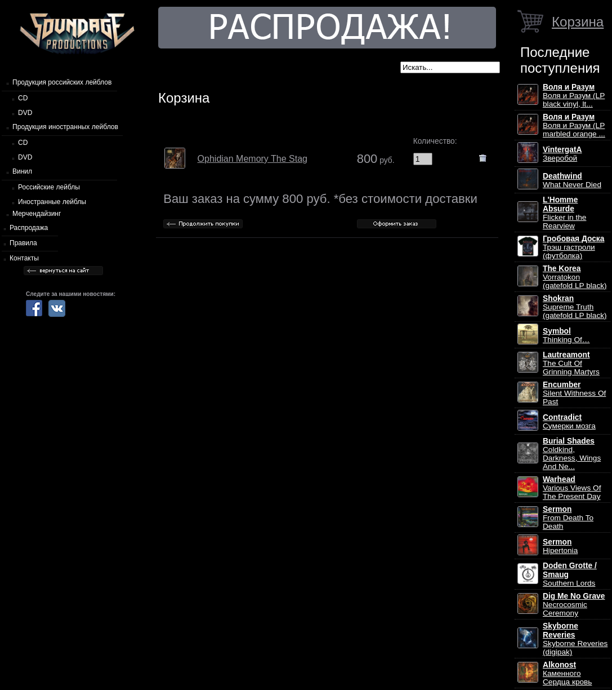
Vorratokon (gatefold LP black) (575, 277)
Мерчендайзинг (36, 214)
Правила (23, 243)
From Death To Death (568, 517)
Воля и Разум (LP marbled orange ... (574, 125)
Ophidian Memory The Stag (252, 158)
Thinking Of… (566, 335)
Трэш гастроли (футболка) (573, 247)
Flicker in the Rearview (564, 213)
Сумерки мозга (569, 421)
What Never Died (572, 180)
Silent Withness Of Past (574, 393)
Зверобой (562, 153)
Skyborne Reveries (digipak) (575, 639)
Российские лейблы (49, 187)
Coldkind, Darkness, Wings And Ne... (572, 454)
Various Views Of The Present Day (572, 488)
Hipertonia (560, 546)
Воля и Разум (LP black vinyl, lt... (574, 95)
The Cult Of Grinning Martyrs (571, 363)
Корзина (578, 21)
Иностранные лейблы (52, 202)
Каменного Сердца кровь (567, 673)
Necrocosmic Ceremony (574, 604)
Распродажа (29, 228)
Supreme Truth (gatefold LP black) (575, 307)
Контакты (24, 258)
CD (23, 98)
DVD (25, 113)
